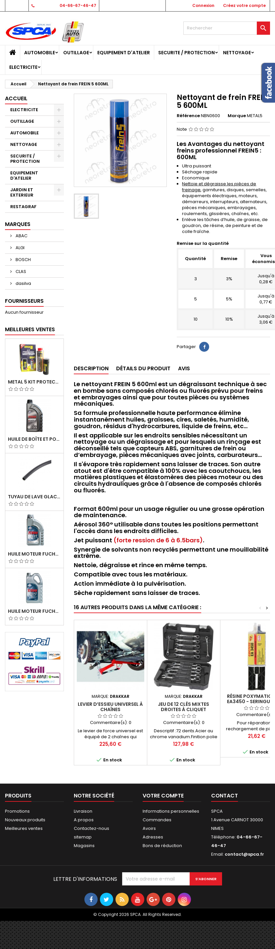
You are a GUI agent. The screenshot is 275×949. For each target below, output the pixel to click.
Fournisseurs (24, 301)
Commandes (157, 820)
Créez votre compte (244, 5)
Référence (188, 116)
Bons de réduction (162, 845)
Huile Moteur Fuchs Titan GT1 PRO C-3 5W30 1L (34, 554)
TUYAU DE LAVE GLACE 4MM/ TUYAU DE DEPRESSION (34, 496)
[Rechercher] (226, 28)
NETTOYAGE (237, 52)
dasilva (23, 283)
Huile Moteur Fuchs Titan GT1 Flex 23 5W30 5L (34, 611)
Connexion (203, 5)
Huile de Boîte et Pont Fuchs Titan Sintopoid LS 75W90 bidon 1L (34, 439)
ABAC (21, 236)
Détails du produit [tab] (143, 368)
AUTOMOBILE (39, 52)
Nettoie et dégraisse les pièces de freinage (219, 187)
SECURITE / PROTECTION (186, 52)
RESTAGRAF (23, 206)
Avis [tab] (184, 368)
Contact (16, 5)
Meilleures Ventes (30, 329)
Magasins (84, 845)
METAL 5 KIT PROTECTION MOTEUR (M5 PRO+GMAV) (34, 381)
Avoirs (149, 828)
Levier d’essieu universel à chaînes (110, 707)
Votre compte (163, 795)
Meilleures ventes (24, 828)
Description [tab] (91, 368)
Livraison (83, 811)
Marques (17, 224)
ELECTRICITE (23, 67)
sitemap (83, 837)
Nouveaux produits (25, 820)
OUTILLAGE (76, 52)
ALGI (19, 248)
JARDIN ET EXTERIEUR (21, 192)
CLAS (20, 271)
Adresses (153, 837)
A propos (84, 820)
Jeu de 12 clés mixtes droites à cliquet (183, 707)
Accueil (16, 98)
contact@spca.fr (244, 854)
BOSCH (23, 259)
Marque (237, 116)
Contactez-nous (91, 828)
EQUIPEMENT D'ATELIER (123, 52)
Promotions (17, 811)
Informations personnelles (171, 811)
